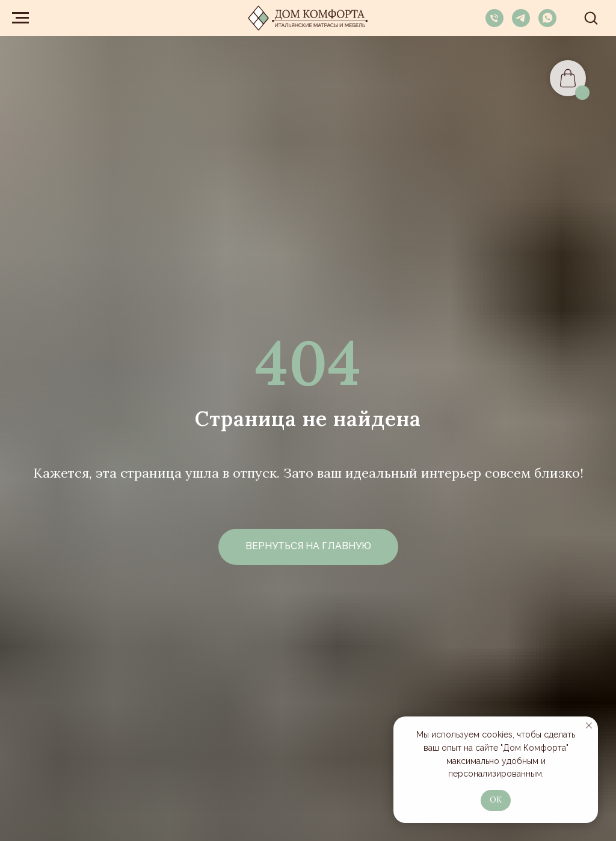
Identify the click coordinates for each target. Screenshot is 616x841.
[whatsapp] (547, 24)
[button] (591, 17)
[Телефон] (494, 24)
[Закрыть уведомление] (589, 725)
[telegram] (521, 24)
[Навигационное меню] (20, 18)
